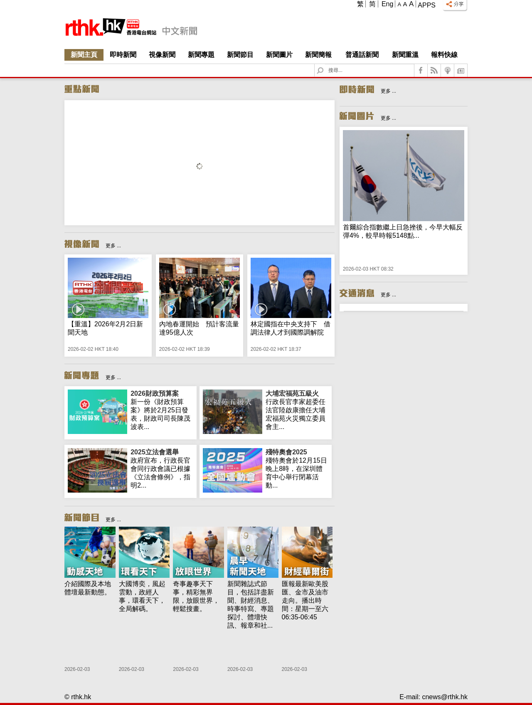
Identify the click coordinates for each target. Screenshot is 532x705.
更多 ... (113, 246)
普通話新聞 (362, 54)
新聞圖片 (279, 54)
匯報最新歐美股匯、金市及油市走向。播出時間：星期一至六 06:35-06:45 (305, 600)
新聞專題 (201, 54)
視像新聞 (162, 54)
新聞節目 (240, 54)
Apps (427, 5)
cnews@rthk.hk (445, 696)
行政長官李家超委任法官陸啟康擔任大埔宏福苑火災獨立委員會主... (297, 409)
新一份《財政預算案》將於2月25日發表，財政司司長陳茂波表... (162, 409)
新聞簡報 (318, 54)
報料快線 (444, 54)
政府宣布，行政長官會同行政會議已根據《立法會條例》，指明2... (162, 468)
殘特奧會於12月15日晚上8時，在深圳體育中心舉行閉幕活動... (297, 468)
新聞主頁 (84, 54)
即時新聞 (123, 54)
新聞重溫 (405, 54)
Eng (387, 3)
